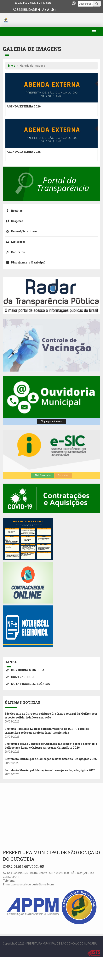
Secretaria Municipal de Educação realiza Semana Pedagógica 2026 (51, 759)
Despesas (14, 221)
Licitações (15, 242)
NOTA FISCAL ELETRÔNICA (27, 684)
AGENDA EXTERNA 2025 (24, 152)
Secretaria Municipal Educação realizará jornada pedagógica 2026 (50, 770)
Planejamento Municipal (25, 262)
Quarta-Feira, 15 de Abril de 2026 (33, 3)
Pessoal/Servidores (21, 231)
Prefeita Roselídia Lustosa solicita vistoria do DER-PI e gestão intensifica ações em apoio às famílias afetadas (47, 730)
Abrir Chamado (42, 475)
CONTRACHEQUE (20, 677)
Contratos (15, 252)
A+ (44, 10)
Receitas (13, 210)
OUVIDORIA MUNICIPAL (25, 670)
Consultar (63, 475)
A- (48, 10)
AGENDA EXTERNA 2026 (24, 106)
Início (11, 65)
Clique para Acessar (51, 421)
